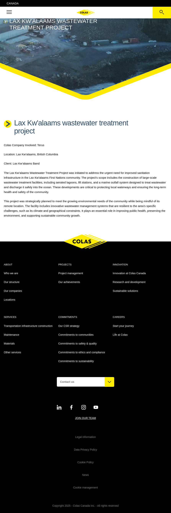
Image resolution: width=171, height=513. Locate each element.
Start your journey (123, 325)
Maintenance (11, 334)
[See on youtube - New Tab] (96, 407)
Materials (9, 343)
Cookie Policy (85, 462)
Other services (12, 352)
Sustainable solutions (125, 290)
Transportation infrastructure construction (28, 325)
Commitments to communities (76, 334)
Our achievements (69, 282)
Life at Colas (120, 334)
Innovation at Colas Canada (129, 273)
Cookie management (85, 487)
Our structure (12, 282)
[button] (9, 12)
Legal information (85, 437)
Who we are (11, 273)
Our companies (13, 290)
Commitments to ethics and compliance (81, 352)
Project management (70, 273)
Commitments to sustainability (76, 361)
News (85, 474)
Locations (9, 299)
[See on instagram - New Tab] (83, 407)
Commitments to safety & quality (77, 343)
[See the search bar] (162, 12)
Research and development (129, 282)
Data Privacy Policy (85, 449)
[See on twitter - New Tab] (59, 407)
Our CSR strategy (68, 325)
